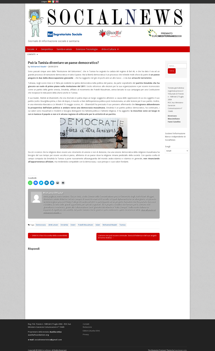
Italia (53, 1)
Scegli (167, 146)
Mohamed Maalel (38, 66)
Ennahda (64, 225)
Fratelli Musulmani (85, 225)
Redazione (87, 327)
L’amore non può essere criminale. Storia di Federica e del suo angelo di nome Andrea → (127, 236)
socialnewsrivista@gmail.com (48, 339)
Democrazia (41, 225)
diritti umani (53, 225)
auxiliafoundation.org (38, 335)
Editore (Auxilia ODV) (91, 330)
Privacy (86, 334)
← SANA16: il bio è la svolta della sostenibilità (48, 235)
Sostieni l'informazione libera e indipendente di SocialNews (175, 136)
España (49, 1)
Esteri (73, 225)
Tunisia (122, 225)
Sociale (30, 49)
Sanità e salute (64, 49)
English (57, 1)
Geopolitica (47, 49)
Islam (98, 225)
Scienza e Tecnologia (86, 49)
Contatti (31, 54)
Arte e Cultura (109, 49)
